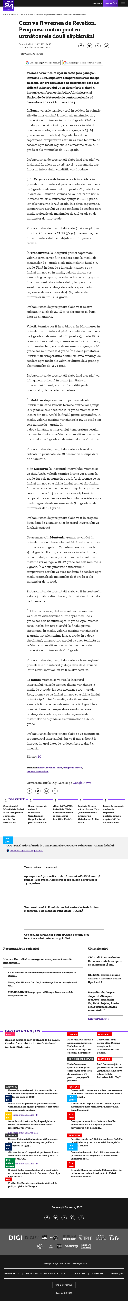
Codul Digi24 (79, 1273)
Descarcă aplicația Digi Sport (26, 850)
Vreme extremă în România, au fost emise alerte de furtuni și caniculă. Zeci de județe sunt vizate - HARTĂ (61, 909)
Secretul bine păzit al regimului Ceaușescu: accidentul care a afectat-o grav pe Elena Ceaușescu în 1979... (33, 1142)
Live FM (96, 3)
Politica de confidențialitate (73, 1263)
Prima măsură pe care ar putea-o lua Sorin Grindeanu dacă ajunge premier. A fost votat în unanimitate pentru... (33, 1106)
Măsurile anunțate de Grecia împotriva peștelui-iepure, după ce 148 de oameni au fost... (113, 814)
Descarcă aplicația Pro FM (23, 1132)
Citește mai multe (97, 1018)
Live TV (108, 3)
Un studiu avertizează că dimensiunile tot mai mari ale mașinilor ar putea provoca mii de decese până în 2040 (33, 1093)
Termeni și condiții (49, 1263)
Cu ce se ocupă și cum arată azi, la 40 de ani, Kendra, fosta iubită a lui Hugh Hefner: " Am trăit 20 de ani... (32, 1043)
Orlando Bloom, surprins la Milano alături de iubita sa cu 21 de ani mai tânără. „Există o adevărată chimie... (96, 1173)
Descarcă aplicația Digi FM (23, 1114)
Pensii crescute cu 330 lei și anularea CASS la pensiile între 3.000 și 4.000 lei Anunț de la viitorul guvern (97, 1142)
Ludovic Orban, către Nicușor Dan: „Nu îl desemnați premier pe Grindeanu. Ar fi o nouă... (89, 814)
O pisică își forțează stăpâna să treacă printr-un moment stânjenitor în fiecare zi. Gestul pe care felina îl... (34, 1173)
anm (59, 767)
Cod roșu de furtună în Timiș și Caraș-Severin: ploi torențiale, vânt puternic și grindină (56, 936)
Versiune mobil (64, 1285)
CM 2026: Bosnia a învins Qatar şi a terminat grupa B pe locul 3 (104, 978)
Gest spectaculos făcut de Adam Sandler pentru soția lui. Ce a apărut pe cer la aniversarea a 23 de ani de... (94, 1124)
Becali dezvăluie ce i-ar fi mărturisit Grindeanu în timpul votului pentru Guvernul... (38, 814)
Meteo (14, 14)
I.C (39, 756)
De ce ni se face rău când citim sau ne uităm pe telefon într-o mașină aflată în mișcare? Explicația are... (95, 1155)
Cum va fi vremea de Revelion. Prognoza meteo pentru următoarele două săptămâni (53, 14)
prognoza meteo (72, 767)
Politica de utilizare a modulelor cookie (45, 1273)
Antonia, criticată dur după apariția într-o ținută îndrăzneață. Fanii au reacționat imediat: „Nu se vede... (32, 1124)
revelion (51, 767)
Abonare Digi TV (11, 1273)
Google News (82, 783)
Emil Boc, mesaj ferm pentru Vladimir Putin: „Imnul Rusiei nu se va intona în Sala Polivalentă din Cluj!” (110, 1071)
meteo (41, 767)
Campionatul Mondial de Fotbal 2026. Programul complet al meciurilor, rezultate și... (13, 814)
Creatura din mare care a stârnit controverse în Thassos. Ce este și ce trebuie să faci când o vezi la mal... (96, 1093)
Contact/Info (117, 1273)
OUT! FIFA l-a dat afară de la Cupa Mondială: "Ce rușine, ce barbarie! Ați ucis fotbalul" (61, 845)
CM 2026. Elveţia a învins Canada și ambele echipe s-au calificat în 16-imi (105, 961)
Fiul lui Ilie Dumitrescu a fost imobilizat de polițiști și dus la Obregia (32, 1184)
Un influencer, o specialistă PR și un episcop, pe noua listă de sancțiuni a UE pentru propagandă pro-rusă (79, 1072)
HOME (5, 14)
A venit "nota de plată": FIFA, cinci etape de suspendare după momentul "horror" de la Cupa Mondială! (95, 1106)
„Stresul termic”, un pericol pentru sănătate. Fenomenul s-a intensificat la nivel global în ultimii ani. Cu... (33, 1155)
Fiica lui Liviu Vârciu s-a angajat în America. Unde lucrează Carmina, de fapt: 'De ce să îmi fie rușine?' (80, 1046)
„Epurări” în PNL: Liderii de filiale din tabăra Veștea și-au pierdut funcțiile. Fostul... (63, 812)
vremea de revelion (38, 771)
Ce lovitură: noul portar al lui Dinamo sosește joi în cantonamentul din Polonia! (108, 1046)
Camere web (97, 1273)
